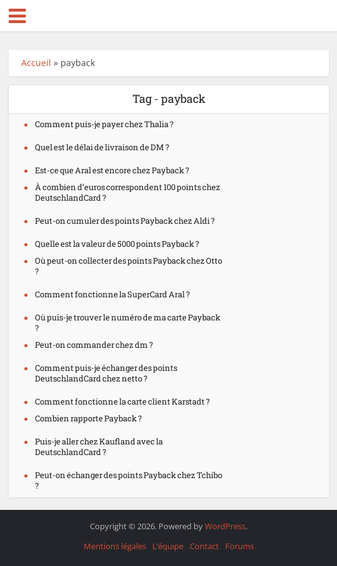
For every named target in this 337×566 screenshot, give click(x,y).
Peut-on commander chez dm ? (94, 344)
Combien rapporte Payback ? (88, 418)
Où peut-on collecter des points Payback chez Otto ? (128, 266)
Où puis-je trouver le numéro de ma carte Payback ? (127, 322)
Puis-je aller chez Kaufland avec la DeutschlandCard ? (99, 447)
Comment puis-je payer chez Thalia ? (104, 124)
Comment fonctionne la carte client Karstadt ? (122, 401)
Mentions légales (115, 546)
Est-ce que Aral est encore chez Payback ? (112, 170)
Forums (239, 546)
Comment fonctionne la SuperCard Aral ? (112, 294)
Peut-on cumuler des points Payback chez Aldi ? (125, 220)
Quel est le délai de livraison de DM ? (102, 147)
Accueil (36, 63)
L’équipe (167, 546)
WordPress (225, 526)
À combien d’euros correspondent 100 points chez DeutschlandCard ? (127, 192)
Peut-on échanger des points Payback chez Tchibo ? (128, 480)
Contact (204, 546)
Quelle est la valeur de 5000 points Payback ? (117, 243)
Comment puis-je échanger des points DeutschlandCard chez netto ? (106, 373)
